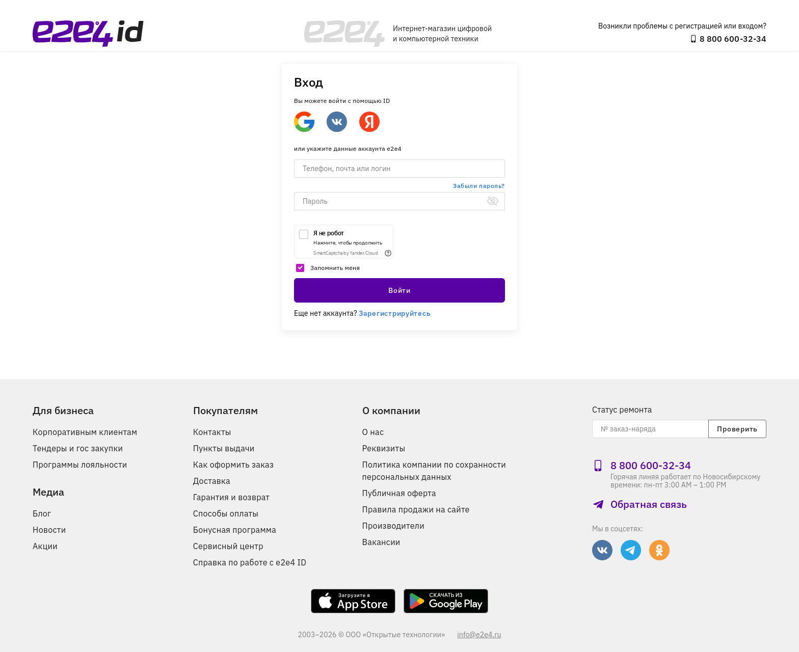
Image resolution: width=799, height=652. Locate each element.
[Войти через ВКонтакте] (337, 122)
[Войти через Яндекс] (369, 122)
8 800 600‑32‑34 (727, 39)
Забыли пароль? (479, 185)
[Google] (304, 122)
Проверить (737, 428)
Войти (399, 290)
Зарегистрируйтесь (395, 313)
